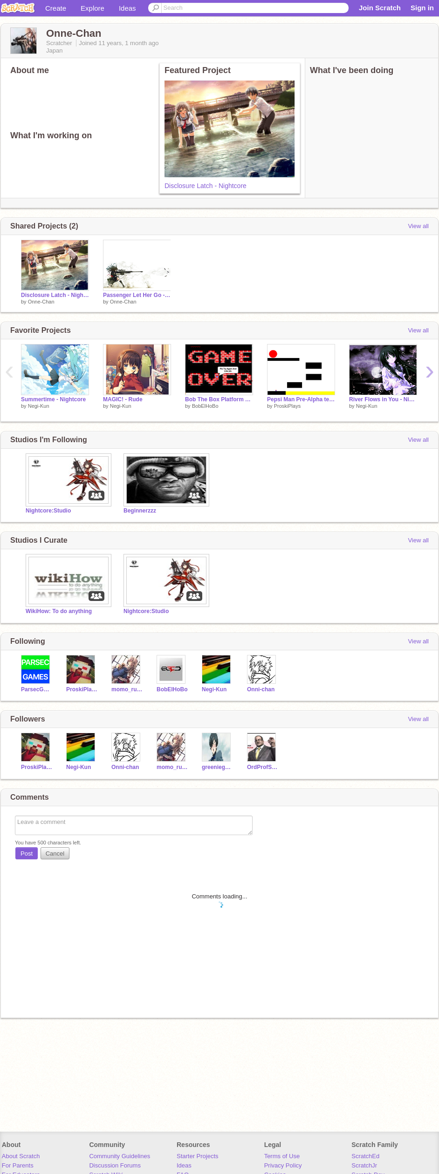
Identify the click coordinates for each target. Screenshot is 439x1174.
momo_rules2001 (127, 689)
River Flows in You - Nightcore (383, 399)
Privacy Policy (283, 1165)
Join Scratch (380, 8)
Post (27, 853)
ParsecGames (36, 689)
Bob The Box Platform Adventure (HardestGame (219, 399)
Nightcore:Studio (48, 510)
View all (418, 226)
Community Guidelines (119, 1156)
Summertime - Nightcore (53, 399)
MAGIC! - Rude (123, 399)
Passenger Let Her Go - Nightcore (137, 295)
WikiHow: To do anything (59, 611)
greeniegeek (217, 767)
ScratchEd (365, 1156)
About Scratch (21, 1156)
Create (55, 8)
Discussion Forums (115, 1165)
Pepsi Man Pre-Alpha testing (301, 399)
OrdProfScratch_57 (262, 767)
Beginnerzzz (139, 510)
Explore (92, 8)
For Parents (18, 1165)
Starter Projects (198, 1156)
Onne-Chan (41, 301)
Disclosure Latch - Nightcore (206, 185)
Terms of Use (282, 1156)
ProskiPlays (287, 406)
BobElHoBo (205, 406)
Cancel (55, 853)
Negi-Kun (38, 406)
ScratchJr (364, 1165)
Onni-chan (260, 689)
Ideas (127, 8)
